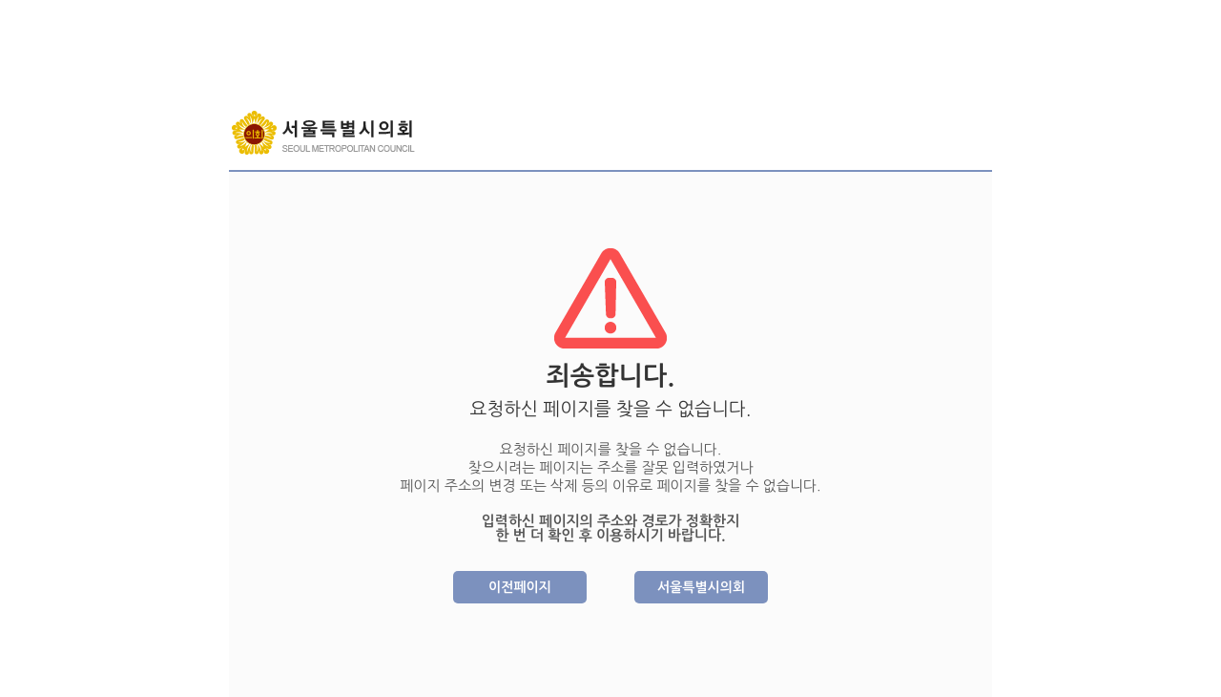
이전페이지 (519, 587)
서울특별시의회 (701, 587)
